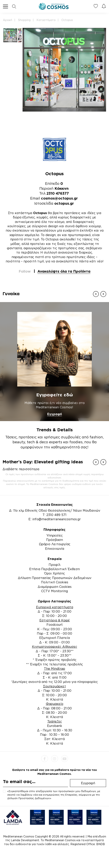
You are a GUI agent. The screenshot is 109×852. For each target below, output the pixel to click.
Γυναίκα (11, 293)
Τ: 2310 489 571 (54, 515)
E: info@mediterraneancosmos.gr (54, 519)
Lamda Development (25, 840)
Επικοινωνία (54, 548)
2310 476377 (57, 193)
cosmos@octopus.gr (59, 198)
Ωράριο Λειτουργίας (54, 544)
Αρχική (7, 19)
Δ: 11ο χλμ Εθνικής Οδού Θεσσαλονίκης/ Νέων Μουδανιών (54, 510)
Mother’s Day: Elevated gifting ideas (43, 461)
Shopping (24, 19)
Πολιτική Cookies (54, 582)
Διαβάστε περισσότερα (21, 469)
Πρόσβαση (54, 539)
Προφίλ (54, 564)
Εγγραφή (54, 414)
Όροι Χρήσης (54, 573)
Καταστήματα (45, 19)
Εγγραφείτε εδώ (54, 394)
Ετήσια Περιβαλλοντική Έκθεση (54, 569)
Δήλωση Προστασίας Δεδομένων (28, 798)
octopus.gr (64, 203)
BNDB (100, 844)
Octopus (67, 19)
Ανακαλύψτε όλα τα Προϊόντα (63, 271)
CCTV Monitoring (54, 591)
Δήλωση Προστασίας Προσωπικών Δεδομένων (54, 578)
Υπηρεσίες (54, 535)
